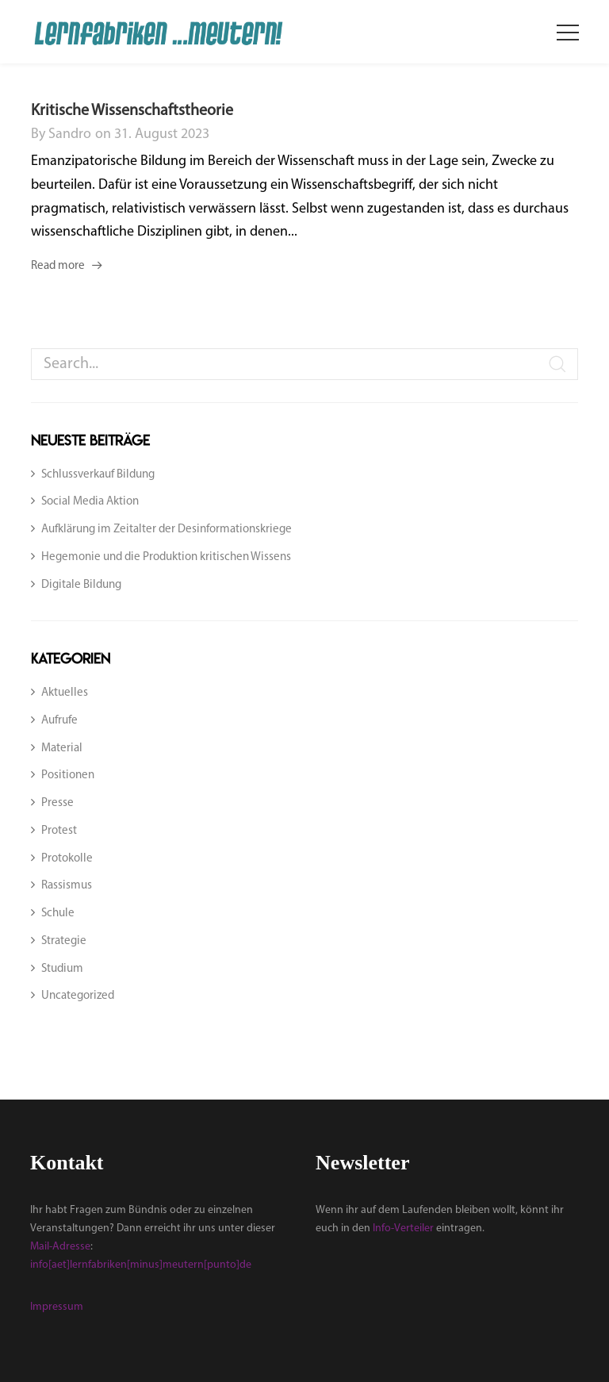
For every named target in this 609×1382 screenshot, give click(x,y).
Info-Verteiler (403, 1228)
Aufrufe (59, 721)
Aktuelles (64, 693)
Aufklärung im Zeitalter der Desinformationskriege (166, 530)
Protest (59, 831)
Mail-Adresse (60, 1247)
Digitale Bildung (81, 585)
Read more (58, 266)
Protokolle (67, 859)
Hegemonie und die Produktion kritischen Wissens (166, 557)
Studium (62, 969)
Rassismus (66, 886)
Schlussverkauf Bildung (98, 475)
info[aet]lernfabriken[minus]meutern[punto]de (140, 1265)
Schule (58, 913)
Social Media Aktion (90, 502)
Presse (57, 803)
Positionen (67, 775)
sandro (69, 134)
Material (61, 748)
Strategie (63, 941)
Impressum (56, 1307)
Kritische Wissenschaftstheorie (132, 111)
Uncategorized (77, 996)
